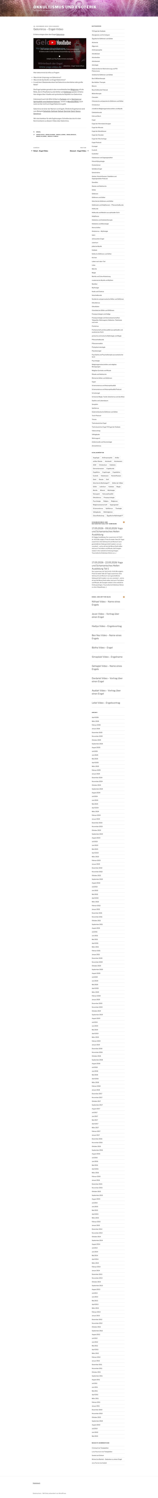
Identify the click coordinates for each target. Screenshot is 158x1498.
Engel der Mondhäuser (99, 131)
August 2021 (96, 928)
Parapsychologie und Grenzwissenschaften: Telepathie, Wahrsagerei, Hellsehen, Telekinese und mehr (107, 320)
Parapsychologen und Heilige (101, 314)
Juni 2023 (95, 845)
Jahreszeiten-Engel (98, 239)
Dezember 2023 (97, 823)
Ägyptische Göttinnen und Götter (102, 38)
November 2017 (97, 1097)
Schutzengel (96, 393)
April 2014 (95, 1259)
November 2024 (97, 781)
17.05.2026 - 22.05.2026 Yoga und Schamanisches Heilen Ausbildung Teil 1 (107, 565)
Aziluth (104, 1463)
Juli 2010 (95, 1428)
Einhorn (101, 1455)
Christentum (96, 105)
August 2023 (96, 838)
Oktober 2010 (96, 1417)
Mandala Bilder (73, 102)
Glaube (101, 479)
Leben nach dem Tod (98, 261)
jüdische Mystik (97, 246)
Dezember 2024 (97, 777)
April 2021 (95, 943)
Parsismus (95, 326)
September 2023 (97, 834)
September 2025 (97, 744)
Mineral (102, 490)
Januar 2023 (96, 864)
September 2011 (97, 1376)
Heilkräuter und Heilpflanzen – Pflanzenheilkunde (108, 205)
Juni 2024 (95, 800)
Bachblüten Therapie (98, 82)
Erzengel (94, 146)
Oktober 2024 (96, 785)
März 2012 (95, 1353)
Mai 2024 (95, 804)
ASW (94, 465)
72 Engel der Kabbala (98, 31)
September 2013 (97, 1285)
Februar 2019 (96, 1041)
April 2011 (95, 1394)
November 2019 (97, 1007)
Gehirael (54, 111)
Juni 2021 (95, 935)
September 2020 (97, 969)
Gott (107, 479)
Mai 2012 (95, 1346)
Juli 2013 (95, 1293)
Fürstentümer (96, 165)
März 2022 (95, 902)
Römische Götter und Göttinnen (102, 378)
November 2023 (97, 826)
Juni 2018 (95, 1071)
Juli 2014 (95, 1248)
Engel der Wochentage (99, 139)
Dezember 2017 (97, 1093)
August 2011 (96, 1379)
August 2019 (96, 1018)
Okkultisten (95, 306)
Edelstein (113, 465)
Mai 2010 (95, 1436)
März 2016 (95, 1172)
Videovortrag (96, 431)
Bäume (94, 86)
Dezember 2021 (97, 913)
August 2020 (96, 973)
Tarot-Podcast (96, 415)
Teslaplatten (105, 1448)
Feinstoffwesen (116, 476)
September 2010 (97, 1421)
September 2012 (97, 1331)
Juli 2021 (94, 932)
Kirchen (94, 257)
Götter (94, 190)
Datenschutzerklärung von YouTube (67, 52)
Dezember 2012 (97, 1319)
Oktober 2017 (96, 1101)
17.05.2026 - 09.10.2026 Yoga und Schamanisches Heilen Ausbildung (107, 531)
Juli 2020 (95, 977)
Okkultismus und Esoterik (65, 7)
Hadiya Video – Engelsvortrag (107, 626)
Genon (77, 111)
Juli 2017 (94, 1112)
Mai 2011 (95, 1391)
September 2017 (97, 1105)
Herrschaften (96, 227)
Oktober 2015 (96, 1191)
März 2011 (95, 1398)
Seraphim (95, 404)
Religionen (74, 89)
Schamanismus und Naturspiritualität (104, 385)
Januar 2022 (96, 909)
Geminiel (67, 111)
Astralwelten (96, 57)
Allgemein (95, 46)
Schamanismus (98, 508)
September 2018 (97, 1060)
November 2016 (97, 1142)
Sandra (94, 1455)
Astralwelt (108, 461)
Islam (93, 235)
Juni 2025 (95, 755)
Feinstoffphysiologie (98, 161)
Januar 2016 (96, 1180)
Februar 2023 (96, 860)
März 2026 (95, 721)
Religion (105, 501)
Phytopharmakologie (98, 347)
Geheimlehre (96, 172)
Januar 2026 (96, 728)
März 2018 (95, 1082)
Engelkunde (50, 134)
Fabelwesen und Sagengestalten (102, 157)
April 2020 (95, 988)
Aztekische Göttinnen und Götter (102, 75)
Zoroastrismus (96, 446)
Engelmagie (71, 134)
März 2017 (95, 1127)
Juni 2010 (95, 1432)
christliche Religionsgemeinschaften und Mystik (107, 108)
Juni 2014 (95, 1252)
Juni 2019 (95, 1026)
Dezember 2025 (97, 732)
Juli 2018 (95, 1067)
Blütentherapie (96, 93)
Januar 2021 (96, 954)
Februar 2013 (96, 1312)
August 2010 (96, 1425)
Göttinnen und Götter (98, 197)
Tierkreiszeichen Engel (99, 423)
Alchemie (95, 42)
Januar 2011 (96, 1406)
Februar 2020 (96, 996)
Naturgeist (96, 494)
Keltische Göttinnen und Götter (102, 254)
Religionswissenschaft (100, 505)
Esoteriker (95, 154)
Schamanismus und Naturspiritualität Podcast (106, 389)
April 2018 (95, 1078)
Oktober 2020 (96, 966)
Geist (94, 479)
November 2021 (97, 917)
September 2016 (97, 1150)
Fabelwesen (105, 476)
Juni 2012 (95, 1342)
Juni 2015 (95, 1206)
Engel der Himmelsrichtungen (101, 123)
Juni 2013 (95, 1297)
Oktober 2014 (96, 1236)
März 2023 (95, 856)
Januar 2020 (96, 999)
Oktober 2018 (96, 1056)
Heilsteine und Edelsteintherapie (102, 220)
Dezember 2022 (97, 868)
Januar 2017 (96, 1135)
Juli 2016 (95, 1157)
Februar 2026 (96, 725)
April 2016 (95, 1169)
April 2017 (95, 1124)
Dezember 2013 (97, 1274)
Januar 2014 (96, 1270)
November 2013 (97, 1278)
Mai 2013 (95, 1300)
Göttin (95, 486)
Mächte (94, 269)
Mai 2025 (95, 759)
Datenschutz (37, 1493)
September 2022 (97, 879)
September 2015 (97, 1195)
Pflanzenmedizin (97, 343)
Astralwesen (96, 61)
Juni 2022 (95, 890)
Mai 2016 (95, 1165)
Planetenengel (96, 351)
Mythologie (95, 288)
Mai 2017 (95, 1120)
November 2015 (97, 1188)
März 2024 (95, 811)
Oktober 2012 (96, 1327)
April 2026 (95, 717)
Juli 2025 (95, 751)
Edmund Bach (96, 116)
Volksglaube (96, 434)
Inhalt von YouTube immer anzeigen (60, 59)
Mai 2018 (95, 1075)
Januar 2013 (96, 1315)
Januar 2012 (96, 1361)
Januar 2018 (96, 1090)
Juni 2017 (95, 1116)
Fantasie (63, 99)
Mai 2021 (95, 939)
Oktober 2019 (96, 1011)
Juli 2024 (95, 796)
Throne (94, 419)
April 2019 (95, 1033)
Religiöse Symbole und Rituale (101, 370)
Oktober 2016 (96, 1146)
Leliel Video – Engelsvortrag (106, 703)
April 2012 (95, 1349)
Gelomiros (60, 34)
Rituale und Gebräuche (99, 374)
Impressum (36, 1483)
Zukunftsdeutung (98, 515)
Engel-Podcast (96, 142)
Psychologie (96, 361)
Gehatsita (46, 111)
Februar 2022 (96, 905)
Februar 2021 (96, 950)
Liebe (93, 265)
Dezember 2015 (97, 1184)
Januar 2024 (96, 819)
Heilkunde (95, 209)
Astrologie (95, 65)
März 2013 (95, 1308)
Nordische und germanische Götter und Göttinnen (108, 299)
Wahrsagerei (96, 438)
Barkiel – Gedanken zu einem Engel (110, 1459)
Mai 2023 (95, 849)
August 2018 (96, 1063)
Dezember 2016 (97, 1139)
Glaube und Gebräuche (99, 186)
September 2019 (97, 1014)
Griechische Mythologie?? (101, 483)
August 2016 (96, 1154)
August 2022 (96, 883)
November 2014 (97, 1233)
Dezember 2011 (97, 1364)
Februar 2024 (96, 815)
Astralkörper (96, 54)
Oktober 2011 (96, 1372)
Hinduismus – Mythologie (100, 231)
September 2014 (97, 1240)
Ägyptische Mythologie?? (115, 515)
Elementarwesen (98, 468)
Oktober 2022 (96, 875)
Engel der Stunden (98, 135)
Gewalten (95, 182)
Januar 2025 (96, 774)
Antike (117, 457)
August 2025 (96, 747)
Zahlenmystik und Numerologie (102, 442)
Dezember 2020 (97, 958)
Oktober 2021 (96, 920)
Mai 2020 (95, 984)
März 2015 (95, 1218)
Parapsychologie (109, 497)
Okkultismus (53, 136)
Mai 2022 (95, 894)
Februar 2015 (96, 1221)
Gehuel (60, 111)
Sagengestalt (114, 505)
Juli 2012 (94, 1338)
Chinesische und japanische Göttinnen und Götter (107, 101)
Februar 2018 (96, 1086)
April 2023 (95, 853)
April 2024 (95, 808)
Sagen (94, 382)
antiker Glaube (97, 461)
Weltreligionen (108, 512)
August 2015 (96, 1199)
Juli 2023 (95, 841)
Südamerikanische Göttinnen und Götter (105, 412)
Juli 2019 (95, 1022)
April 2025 (95, 762)
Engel (38, 132)
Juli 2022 (95, 887)
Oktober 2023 (96, 830)
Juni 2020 (95, 981)
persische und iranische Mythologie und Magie (106, 336)
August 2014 (96, 1244)
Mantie (95, 490)
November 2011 (97, 1368)
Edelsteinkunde (97, 112)
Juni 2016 (95, 1161)
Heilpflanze (95, 216)
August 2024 (96, 792)
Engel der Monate (97, 127)
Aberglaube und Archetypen (101, 35)
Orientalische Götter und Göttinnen (103, 310)
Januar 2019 (96, 1045)
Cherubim (95, 97)
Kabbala (94, 250)
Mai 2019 (95, 1030)
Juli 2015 (95, 1203)
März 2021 (95, 947)
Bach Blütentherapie (98, 78)
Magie (94, 273)
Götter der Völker (117, 483)
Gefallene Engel (97, 169)
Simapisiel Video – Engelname (107, 657)
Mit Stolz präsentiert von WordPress (54, 1493)
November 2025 (97, 736)
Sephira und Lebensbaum (100, 400)
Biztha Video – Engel (102, 647)
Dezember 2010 (97, 1410)
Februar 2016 (96, 1176)
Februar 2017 (96, 1131)
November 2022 (97, 871)
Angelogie (40, 134)
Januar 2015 (96, 1225)
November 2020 (97, 962)
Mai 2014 (95, 1255)
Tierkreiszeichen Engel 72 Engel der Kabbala (106, 427)
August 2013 (96, 1289)
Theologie (118, 508)
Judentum (95, 242)
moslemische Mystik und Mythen (102, 280)
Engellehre (61, 134)
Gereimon (37, 114)
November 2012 (97, 1323)
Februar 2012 (96, 1357)
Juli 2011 (94, 1383)
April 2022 (95, 898)
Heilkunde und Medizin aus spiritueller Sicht (106, 212)
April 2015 (95, 1214)
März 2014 (95, 1263)
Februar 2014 (96, 1267)
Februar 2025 (96, 770)
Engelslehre (41, 136)
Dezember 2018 (97, 1048)
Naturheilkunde (97, 295)
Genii (73, 111)
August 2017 (96, 1109)
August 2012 (96, 1334)
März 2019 (95, 1037)
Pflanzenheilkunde (98, 339)
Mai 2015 (95, 1210)
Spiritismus (95, 408)
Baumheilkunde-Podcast (100, 90)
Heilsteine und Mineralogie (100, 224)
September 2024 (97, 789)
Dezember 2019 (97, 1003)
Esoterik (94, 150)
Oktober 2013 (96, 1282)
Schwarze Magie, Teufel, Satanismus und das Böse (108, 397)
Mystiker (94, 284)
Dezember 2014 (97, 1229)
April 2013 (95, 1304)
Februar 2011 (96, 1402)
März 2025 (95, 766)
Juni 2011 (95, 1387)
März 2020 (95, 992)
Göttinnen (67, 92)
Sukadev (55, 26)
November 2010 (97, 1413)
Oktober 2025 (96, 740)
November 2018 (97, 1052)
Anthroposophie (97, 50)
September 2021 (97, 924)
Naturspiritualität (107, 494)
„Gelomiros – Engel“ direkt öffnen (73, 66)
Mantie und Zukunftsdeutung (101, 276)
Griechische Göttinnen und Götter (102, 201)
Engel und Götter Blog (101, 597)
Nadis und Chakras (98, 291)
